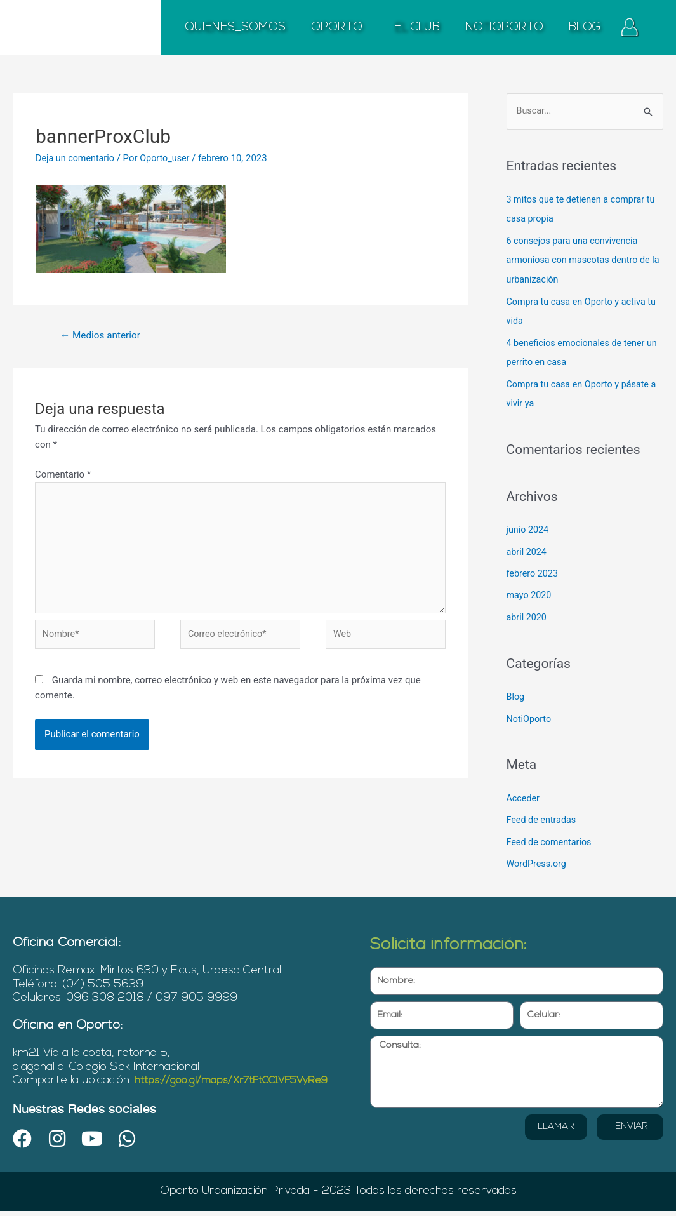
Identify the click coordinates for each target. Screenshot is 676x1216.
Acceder (524, 790)
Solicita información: (460, 935)
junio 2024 (529, 525)
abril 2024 (527, 546)
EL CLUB (417, 28)
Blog (516, 690)
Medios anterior (103, 336)
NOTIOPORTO (504, 28)
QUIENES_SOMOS (235, 28)
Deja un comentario (77, 158)
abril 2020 (527, 611)
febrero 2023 (533, 568)
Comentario (63, 475)
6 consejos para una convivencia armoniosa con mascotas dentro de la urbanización (582, 259)
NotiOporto (530, 712)
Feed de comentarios (551, 833)
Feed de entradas (543, 812)
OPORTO (340, 28)
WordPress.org (538, 855)
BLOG (585, 28)
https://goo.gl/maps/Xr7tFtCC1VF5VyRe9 (122, 1085)
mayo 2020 (530, 590)
